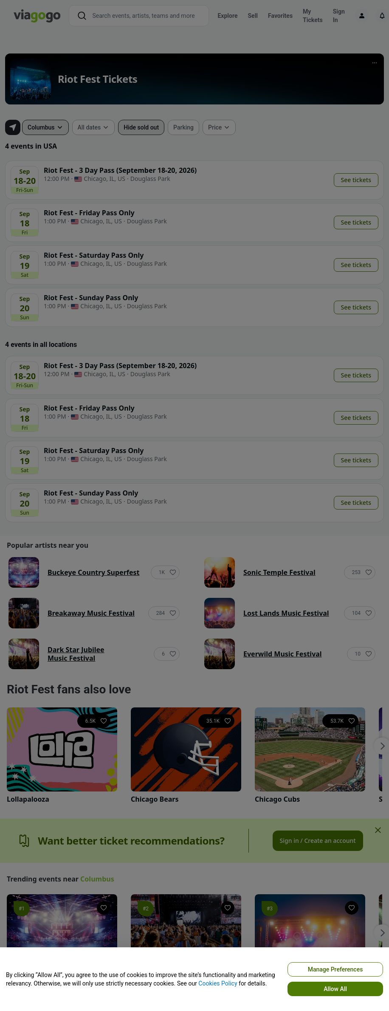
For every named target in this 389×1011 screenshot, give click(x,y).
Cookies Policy (217, 983)
